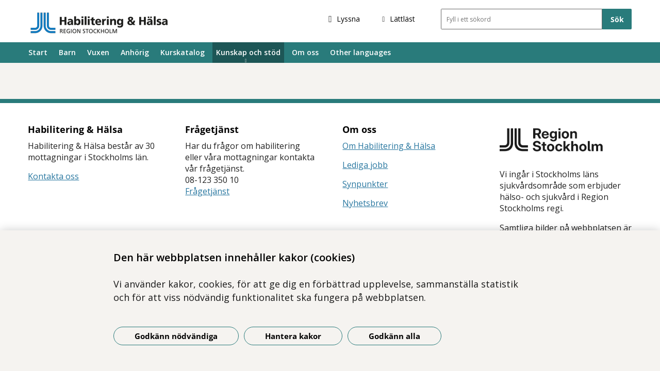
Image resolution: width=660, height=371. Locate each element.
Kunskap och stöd (248, 52)
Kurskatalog (182, 52)
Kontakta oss (53, 176)
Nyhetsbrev (365, 203)
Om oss (305, 52)
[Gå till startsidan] (99, 22)
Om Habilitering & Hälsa (388, 145)
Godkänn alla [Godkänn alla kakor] (394, 336)
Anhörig (135, 52)
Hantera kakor (293, 336)
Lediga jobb (365, 165)
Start (37, 52)
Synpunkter (365, 184)
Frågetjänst (207, 191)
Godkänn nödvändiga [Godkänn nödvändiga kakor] (176, 336)
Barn (67, 52)
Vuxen (98, 52)
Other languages (360, 52)
